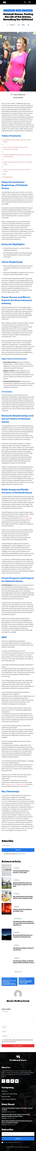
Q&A (4, 174)
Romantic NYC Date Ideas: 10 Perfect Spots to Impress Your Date (22, 884)
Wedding (16, 868)
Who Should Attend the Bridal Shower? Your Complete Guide (23, 897)
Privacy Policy (21, 853)
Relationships (27, 10)
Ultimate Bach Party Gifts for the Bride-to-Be (22, 910)
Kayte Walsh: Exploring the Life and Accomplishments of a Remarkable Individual (9, 982)
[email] (18, 845)
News (18, 10)
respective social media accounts (15, 784)
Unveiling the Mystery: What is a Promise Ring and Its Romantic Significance (23, 923)
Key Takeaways (8, 177)
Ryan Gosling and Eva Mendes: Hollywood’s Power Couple (25, 982)
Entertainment (9, 10)
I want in (18, 850)
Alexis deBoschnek (19, 94)
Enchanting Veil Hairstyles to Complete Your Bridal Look (22, 936)
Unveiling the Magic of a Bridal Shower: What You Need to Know (23, 961)
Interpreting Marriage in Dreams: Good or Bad (21, 871)
